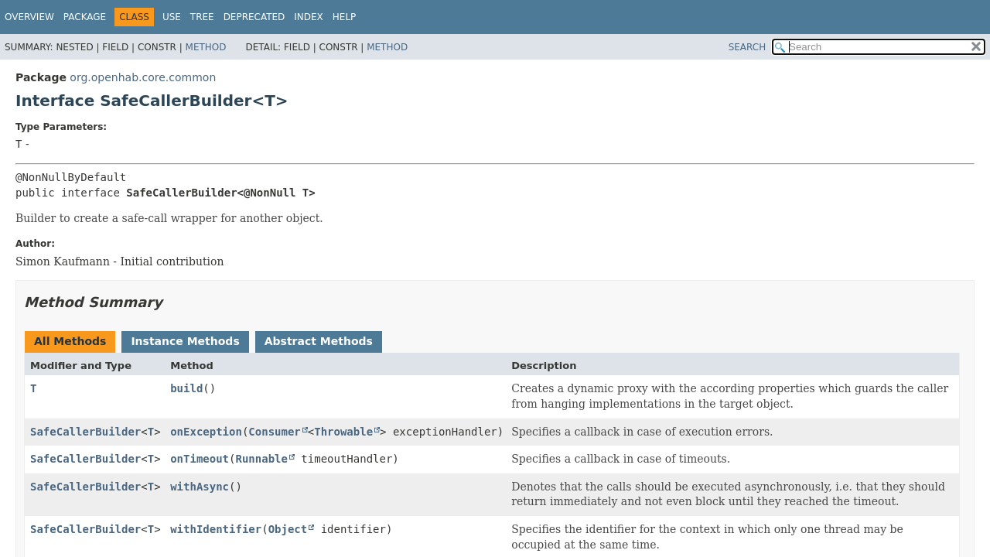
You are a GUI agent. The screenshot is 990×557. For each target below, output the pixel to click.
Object (288, 529)
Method (206, 47)
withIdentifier (215, 529)
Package (84, 17)
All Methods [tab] (70, 341)
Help (345, 17)
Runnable (261, 459)
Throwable (343, 431)
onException (206, 431)
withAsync (199, 486)
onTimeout (199, 459)
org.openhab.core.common (143, 77)
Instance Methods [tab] (185, 341)
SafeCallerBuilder (85, 431)
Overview (29, 17)
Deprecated (254, 17)
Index (308, 17)
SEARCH (747, 47)
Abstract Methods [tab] (319, 341)
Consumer (274, 431)
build (186, 388)
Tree (202, 17)
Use (171, 17)
